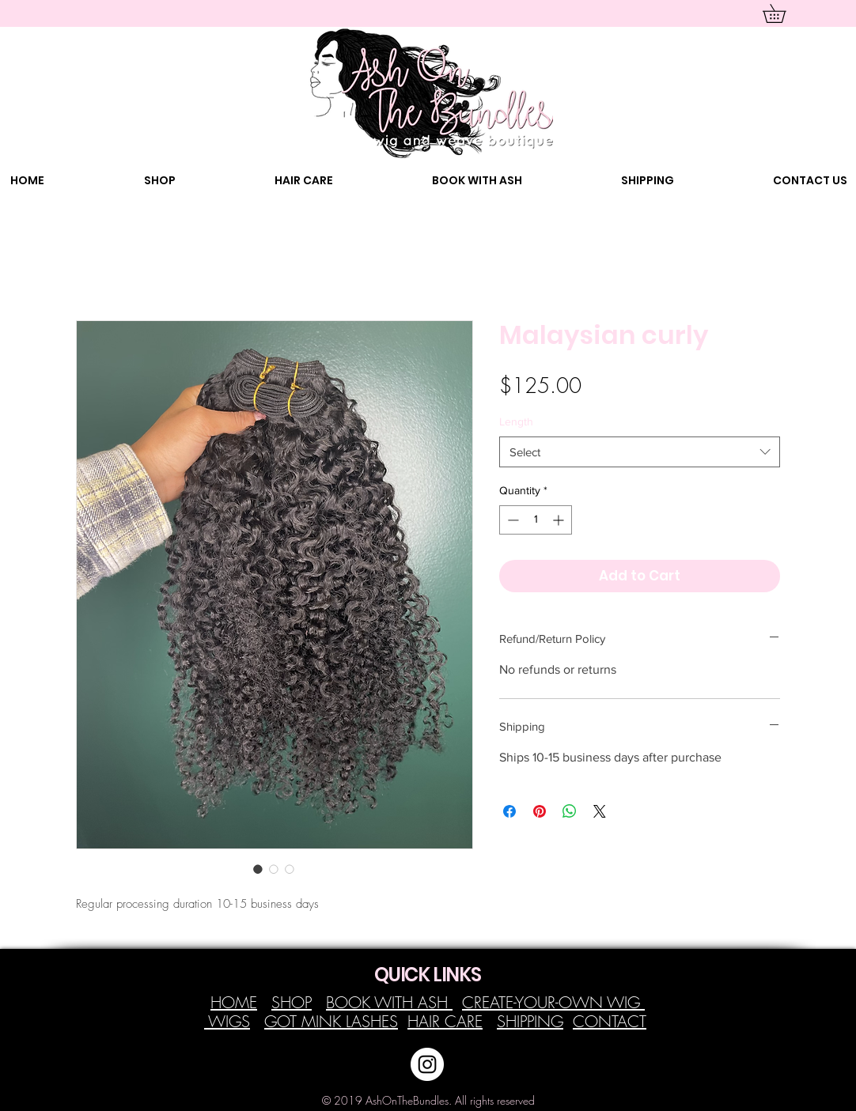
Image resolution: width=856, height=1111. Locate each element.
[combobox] (639, 451)
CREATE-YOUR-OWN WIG (553, 1002)
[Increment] (560, 520)
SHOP (291, 1002)
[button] (783, 13)
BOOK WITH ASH (389, 1002)
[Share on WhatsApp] (569, 811)
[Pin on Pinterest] (539, 811)
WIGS (227, 1021)
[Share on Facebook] (509, 811)
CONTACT (609, 1021)
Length (516, 421)
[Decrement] (511, 520)
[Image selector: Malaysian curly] (258, 869)
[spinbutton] (535, 520)
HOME (233, 1002)
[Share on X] (599, 811)
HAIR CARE (445, 1021)
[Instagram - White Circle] (427, 1064)
